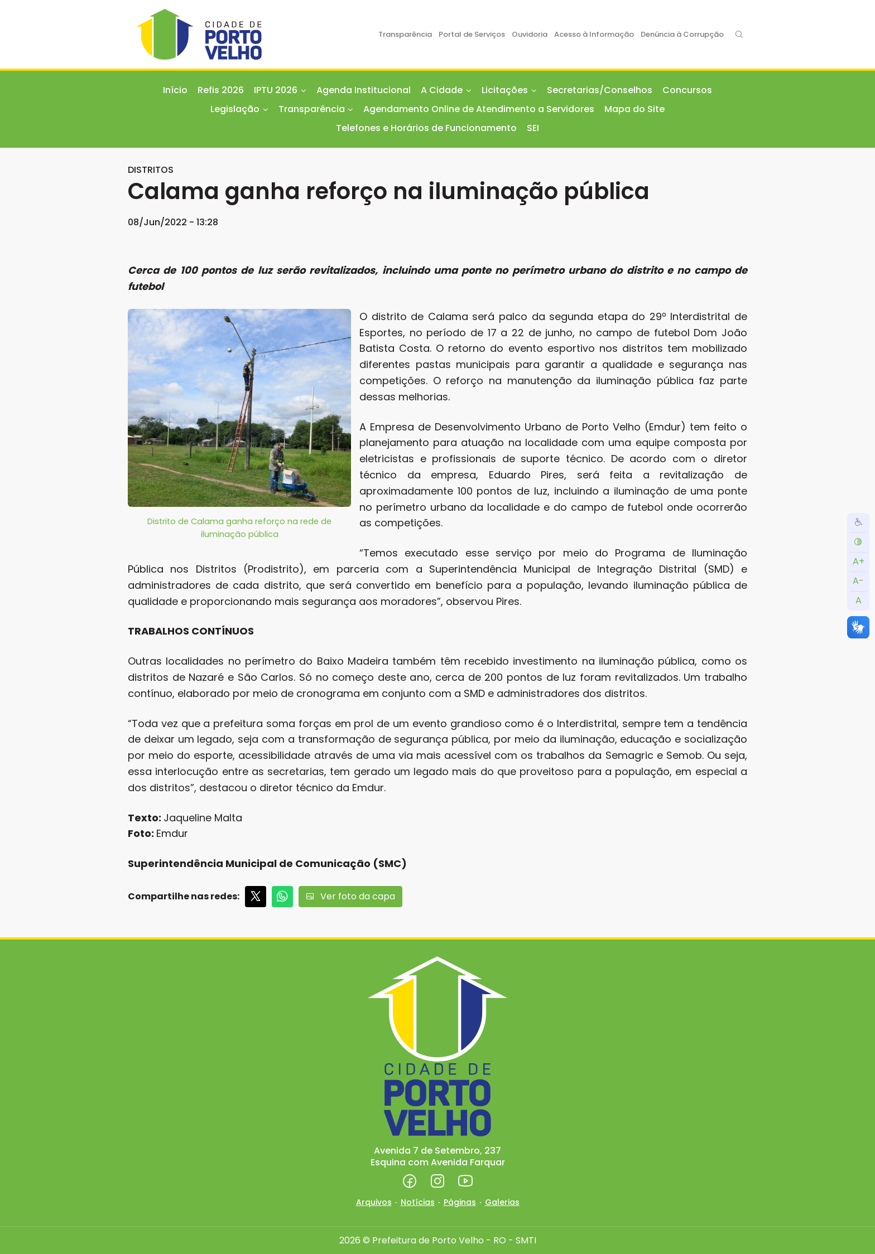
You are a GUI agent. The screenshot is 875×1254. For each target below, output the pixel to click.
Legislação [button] (234, 109)
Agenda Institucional (363, 90)
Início (175, 90)
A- (858, 580)
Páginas (460, 1202)
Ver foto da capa (350, 896)
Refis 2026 (221, 90)
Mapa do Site (634, 109)
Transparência (405, 34)
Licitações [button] (505, 90)
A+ (858, 561)
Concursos (687, 90)
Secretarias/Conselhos (599, 90)
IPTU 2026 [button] (275, 90)
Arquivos (374, 1202)
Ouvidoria (529, 34)
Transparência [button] (311, 109)
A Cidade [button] (442, 90)
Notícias (418, 1202)
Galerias (502, 1202)
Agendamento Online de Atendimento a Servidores (478, 109)
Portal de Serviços (472, 34)
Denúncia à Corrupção (682, 34)
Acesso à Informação (594, 34)
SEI (533, 128)
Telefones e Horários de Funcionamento (426, 128)
